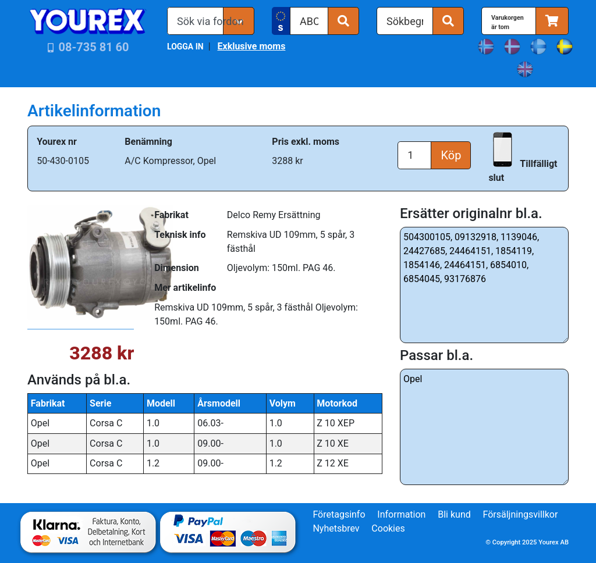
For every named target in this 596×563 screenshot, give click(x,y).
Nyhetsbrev (336, 528)
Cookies (388, 528)
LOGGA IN (185, 46)
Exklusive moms (251, 46)
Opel (484, 427)
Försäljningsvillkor (520, 514)
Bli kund (454, 514)
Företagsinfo (339, 514)
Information (401, 514)
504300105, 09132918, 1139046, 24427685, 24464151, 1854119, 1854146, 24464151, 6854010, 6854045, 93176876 (484, 285)
